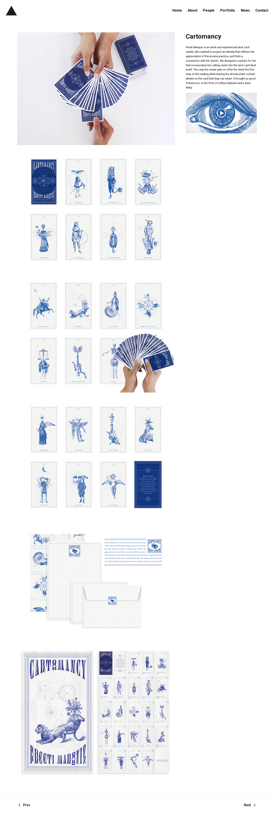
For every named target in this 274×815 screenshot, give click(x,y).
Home (177, 10)
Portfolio (227, 10)
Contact (261, 10)
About (192, 10)
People (208, 10)
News (245, 10)
